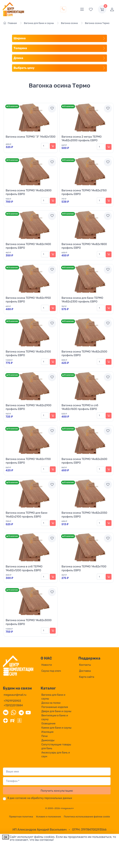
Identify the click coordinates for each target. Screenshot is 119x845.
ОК (6, 837)
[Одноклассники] (19, 720)
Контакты (85, 664)
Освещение (48, 723)
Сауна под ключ (51, 670)
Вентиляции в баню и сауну (54, 717)
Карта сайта (86, 677)
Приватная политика (21, 816)
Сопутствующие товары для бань (56, 746)
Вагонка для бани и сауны (53, 696)
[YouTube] (28, 712)
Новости (46, 664)
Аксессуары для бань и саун (55, 754)
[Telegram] (21, 712)
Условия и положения (48, 816)
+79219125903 (12, 700)
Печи (44, 736)
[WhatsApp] (13, 712)
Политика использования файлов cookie (87, 816)
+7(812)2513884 (13, 705)
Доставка (85, 670)
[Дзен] (5, 720)
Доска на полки (50, 702)
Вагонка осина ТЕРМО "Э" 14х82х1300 (30, 136)
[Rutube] (12, 720)
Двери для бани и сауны (56, 711)
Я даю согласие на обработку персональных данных (39, 798)
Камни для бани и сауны (56, 727)
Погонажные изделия (54, 707)
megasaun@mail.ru (15, 694)
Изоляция (47, 732)
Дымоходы (47, 740)
